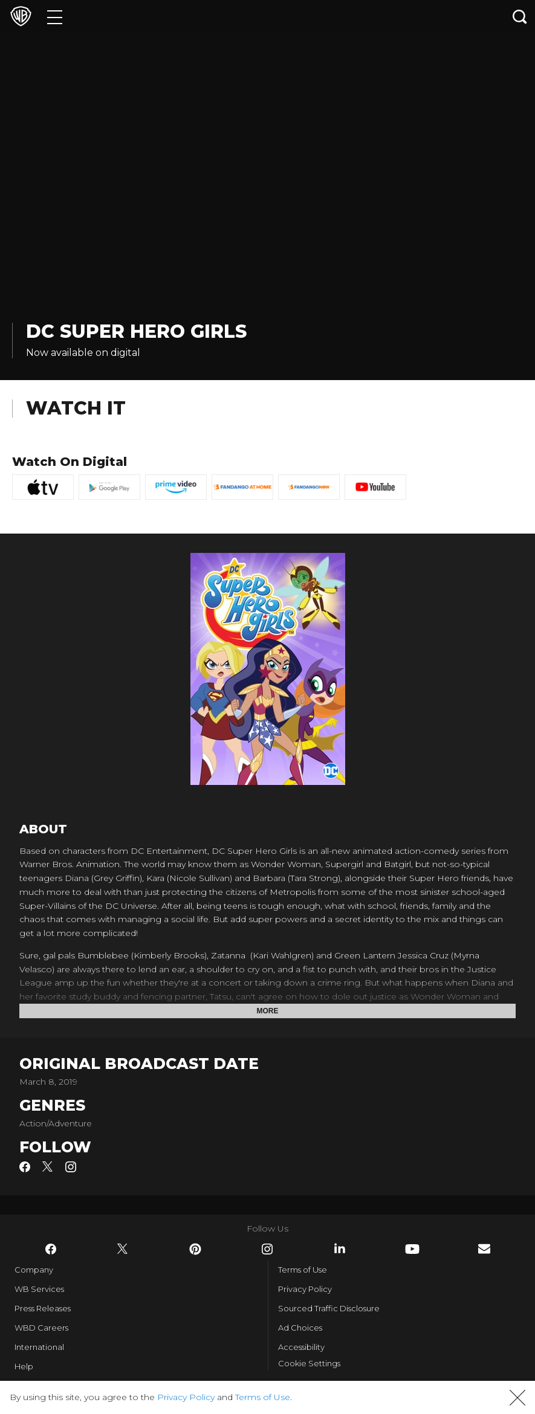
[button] (517, 1398)
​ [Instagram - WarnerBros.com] (267, 1249)
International (39, 1347)
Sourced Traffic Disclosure (329, 1308)
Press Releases (43, 1308)
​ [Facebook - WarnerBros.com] (51, 1249)
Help (24, 1366)
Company (34, 1269)
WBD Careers (41, 1327)
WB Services (39, 1289)
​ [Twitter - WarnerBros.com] (122, 1249)
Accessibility (301, 1347)
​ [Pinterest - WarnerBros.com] (195, 1249)
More (268, 1011)
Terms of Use (302, 1269)
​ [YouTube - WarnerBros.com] (412, 1249)
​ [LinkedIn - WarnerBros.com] (339, 1248)
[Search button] (520, 16)
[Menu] (54, 16)
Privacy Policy (305, 1289)
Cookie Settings (309, 1363)
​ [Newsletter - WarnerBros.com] (484, 1248)
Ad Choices (300, 1327)
